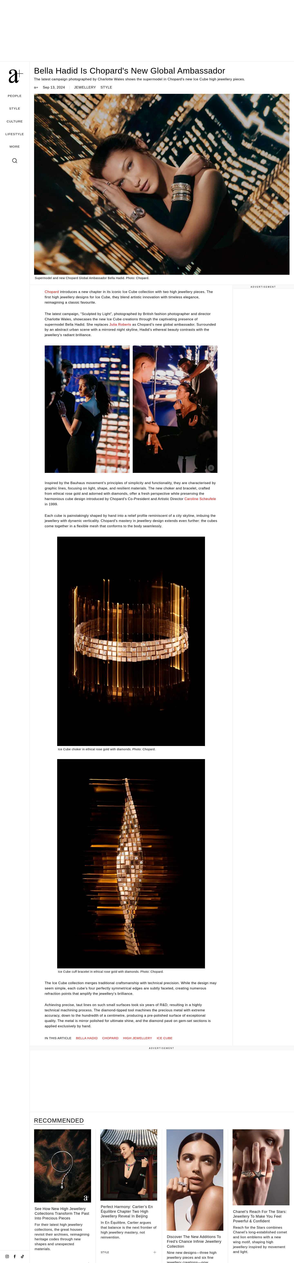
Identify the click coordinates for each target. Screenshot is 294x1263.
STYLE (14, 108)
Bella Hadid (87, 1038)
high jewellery (137, 1038)
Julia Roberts (120, 324)
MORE (15, 146)
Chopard (52, 292)
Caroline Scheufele (200, 499)
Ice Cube (165, 1038)
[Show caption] (123, 468)
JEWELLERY (85, 87)
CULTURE (15, 121)
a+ (36, 87)
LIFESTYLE (15, 134)
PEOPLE (15, 96)
